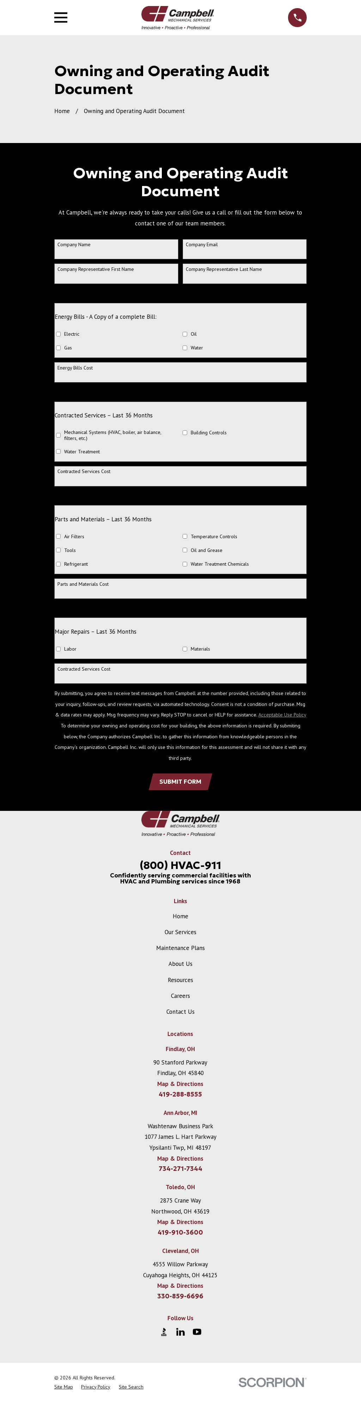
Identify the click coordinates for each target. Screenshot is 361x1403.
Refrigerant (76, 564)
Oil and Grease (206, 550)
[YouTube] (197, 1332)
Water (197, 348)
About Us (180, 965)
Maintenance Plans (180, 949)
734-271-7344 (180, 1170)
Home (180, 917)
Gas (68, 348)
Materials (200, 649)
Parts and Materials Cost (83, 584)
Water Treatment (82, 452)
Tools (70, 550)
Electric (71, 334)
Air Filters (74, 537)
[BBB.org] (164, 1332)
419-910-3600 (180, 1233)
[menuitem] (63, 1387)
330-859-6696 (180, 1297)
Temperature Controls (214, 537)
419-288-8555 (180, 1095)
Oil (194, 334)
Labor (70, 649)
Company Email (202, 245)
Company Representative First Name (95, 269)
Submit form (180, 782)
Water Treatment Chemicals (220, 564)
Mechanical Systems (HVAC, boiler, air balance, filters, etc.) (112, 435)
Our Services (180, 933)
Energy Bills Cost (75, 368)
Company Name (74, 245)
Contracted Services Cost (83, 471)
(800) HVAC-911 (180, 866)
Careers (180, 996)
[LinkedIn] (180, 1332)
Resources (180, 981)
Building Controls (209, 433)
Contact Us (180, 1013)
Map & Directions (180, 1085)
